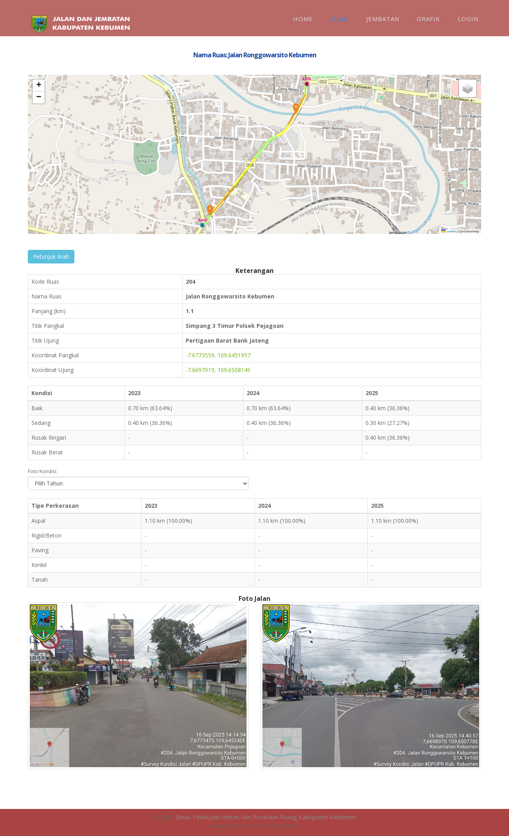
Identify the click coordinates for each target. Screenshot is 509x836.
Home (303, 19)
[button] (210, 211)
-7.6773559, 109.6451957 (218, 355)
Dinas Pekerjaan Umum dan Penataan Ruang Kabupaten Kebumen (266, 817)
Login (468, 19)
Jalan (339, 19)
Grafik (428, 19)
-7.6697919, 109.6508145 (218, 370)
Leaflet (448, 231)
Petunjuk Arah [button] (51, 256)
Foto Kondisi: (42, 471)
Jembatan (382, 19)
